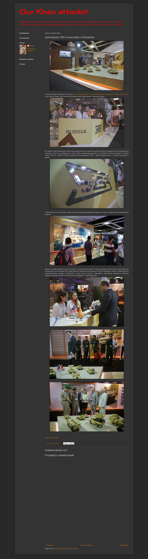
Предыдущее (124, 545)
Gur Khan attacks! (53, 11)
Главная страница (86, 545)
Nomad (32, 46)
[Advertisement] (96, 525)
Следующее (49, 545)
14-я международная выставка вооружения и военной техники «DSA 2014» (101, 94)
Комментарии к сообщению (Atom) (67, 548)
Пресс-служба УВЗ (51, 437)
